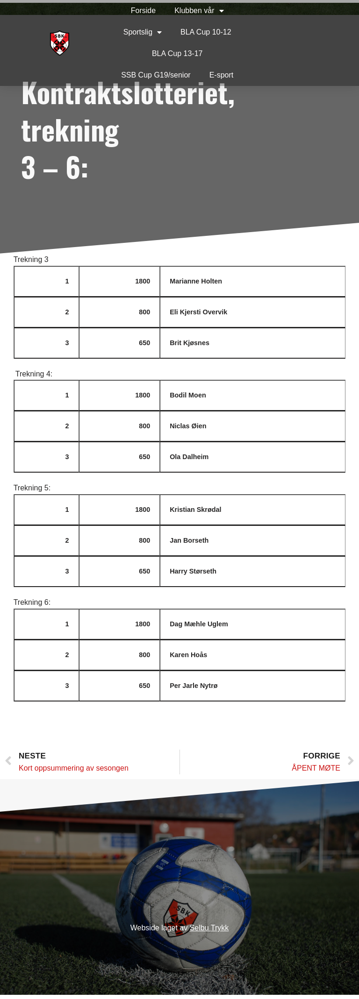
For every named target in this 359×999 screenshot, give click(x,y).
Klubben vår (185, 10)
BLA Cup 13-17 (163, 53)
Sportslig (129, 32)
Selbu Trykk (209, 932)
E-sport (208, 75)
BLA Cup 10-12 (192, 32)
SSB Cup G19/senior (143, 75)
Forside (129, 10)
